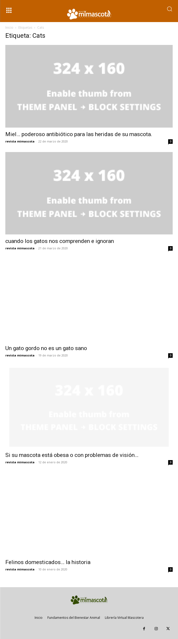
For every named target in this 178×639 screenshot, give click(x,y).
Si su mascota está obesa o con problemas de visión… (71, 455)
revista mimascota (20, 141)
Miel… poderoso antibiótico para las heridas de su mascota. (78, 134)
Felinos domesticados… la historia (47, 562)
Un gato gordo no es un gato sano (46, 348)
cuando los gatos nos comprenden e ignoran (59, 241)
